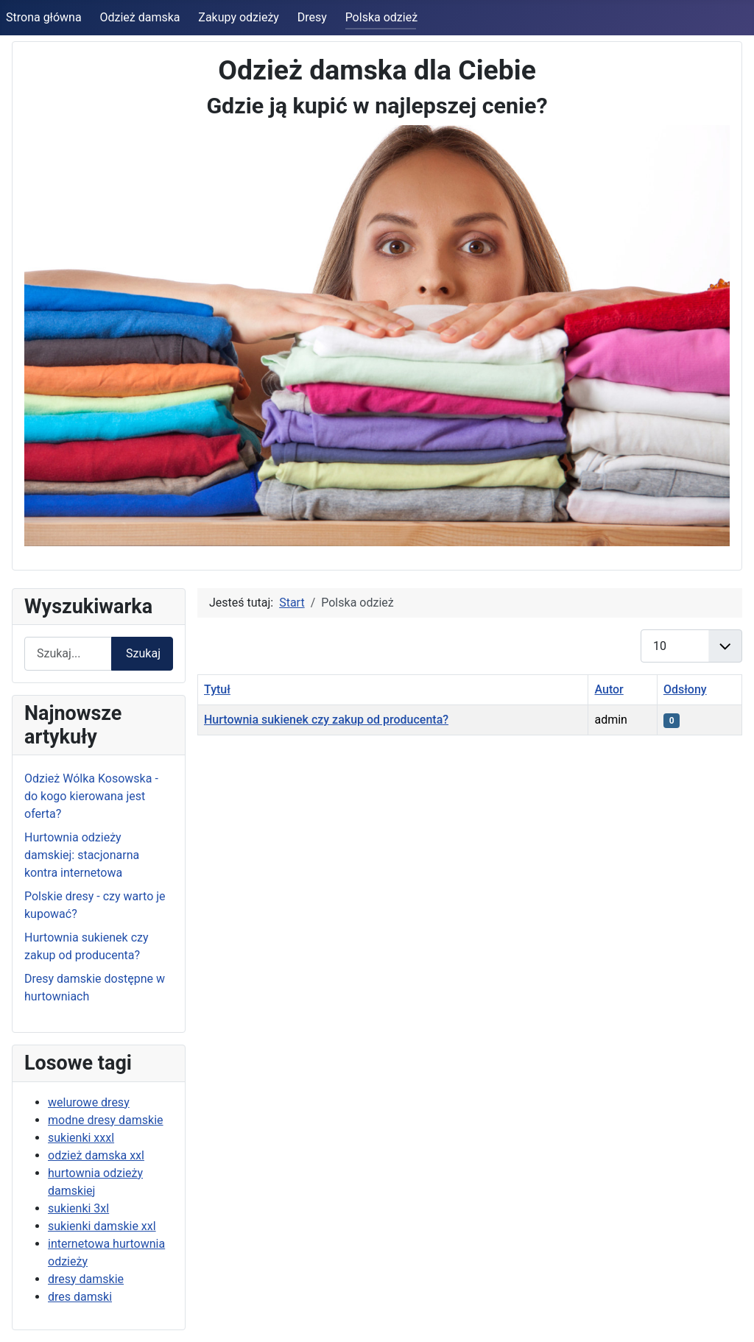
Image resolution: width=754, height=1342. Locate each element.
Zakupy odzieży (238, 17)
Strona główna (44, 17)
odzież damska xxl (96, 1155)
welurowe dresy (89, 1102)
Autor (608, 689)
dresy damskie (86, 1279)
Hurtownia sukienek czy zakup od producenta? (326, 720)
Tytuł (217, 689)
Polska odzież (381, 17)
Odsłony (685, 689)
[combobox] (68, 653)
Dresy (312, 17)
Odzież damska (139, 17)
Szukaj (143, 653)
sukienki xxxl (81, 1138)
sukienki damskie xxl (102, 1226)
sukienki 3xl (78, 1208)
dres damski (80, 1297)
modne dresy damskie (105, 1120)
